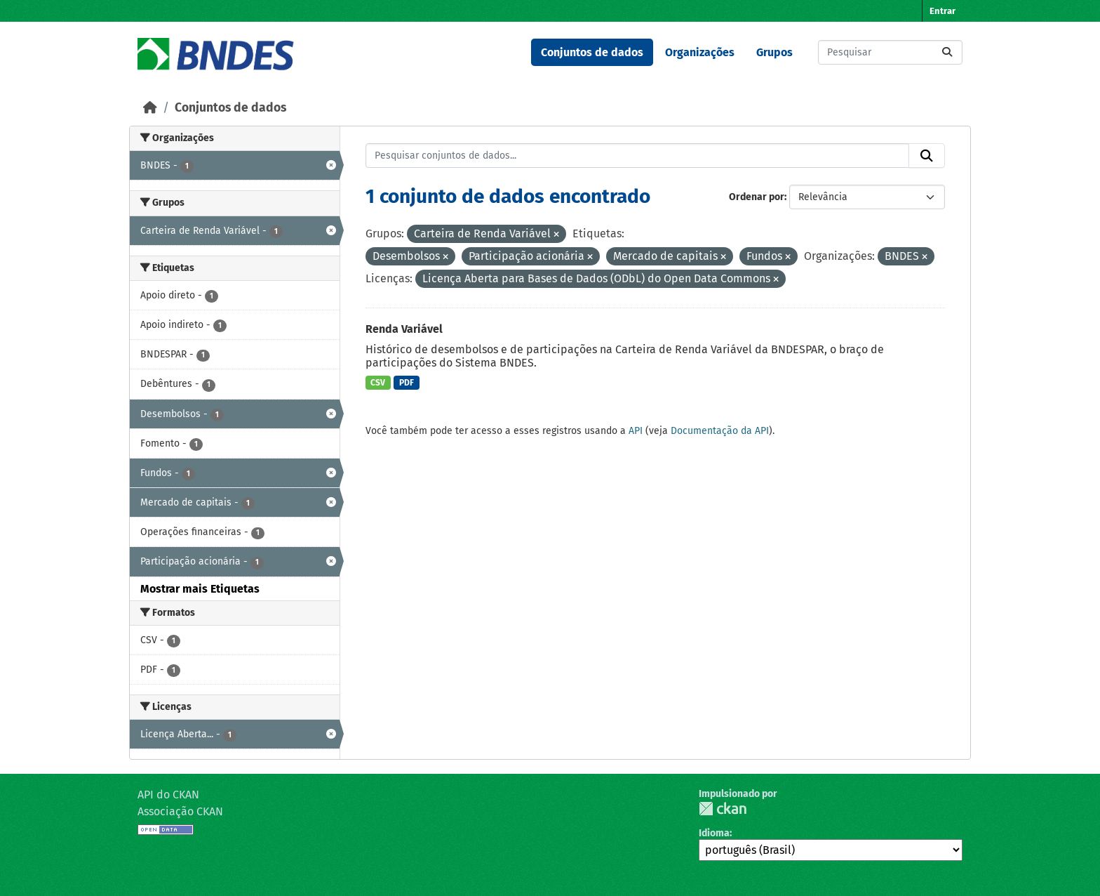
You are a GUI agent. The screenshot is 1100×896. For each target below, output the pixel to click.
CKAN (722, 808)
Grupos (774, 52)
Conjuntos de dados (592, 52)
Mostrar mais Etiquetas (200, 588)
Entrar (942, 11)
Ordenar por (756, 197)
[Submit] (947, 52)
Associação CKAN (180, 811)
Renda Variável (404, 329)
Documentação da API (720, 431)
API (636, 431)
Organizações (700, 52)
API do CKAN (168, 794)
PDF (406, 383)
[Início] (150, 107)
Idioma (714, 833)
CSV (377, 383)
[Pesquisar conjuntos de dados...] (890, 52)
